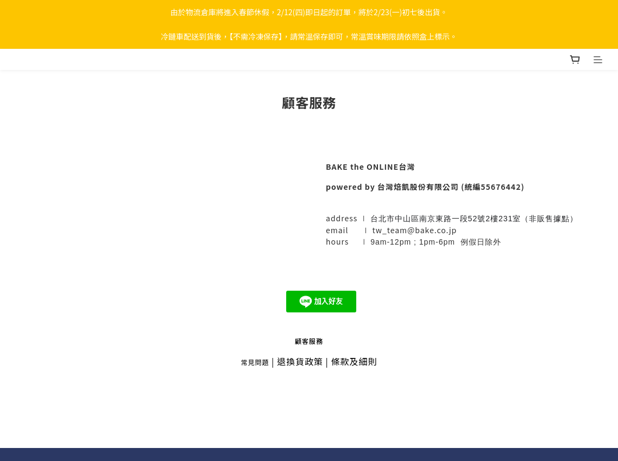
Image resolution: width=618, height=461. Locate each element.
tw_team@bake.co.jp (414, 230)
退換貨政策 (300, 361)
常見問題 (255, 362)
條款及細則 (354, 361)
